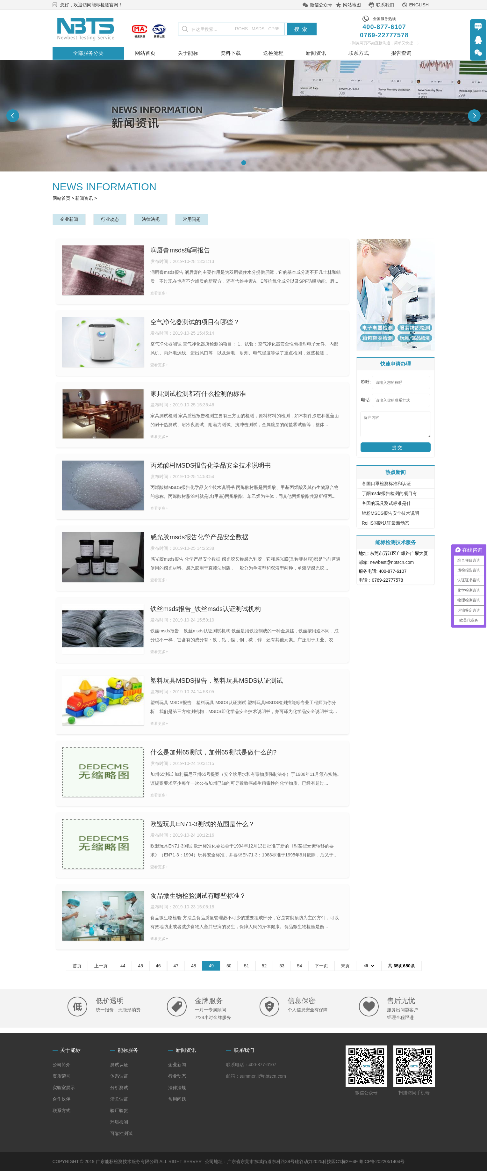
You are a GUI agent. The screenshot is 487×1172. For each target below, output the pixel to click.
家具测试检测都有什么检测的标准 (198, 394)
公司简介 (61, 1065)
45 (140, 966)
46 (158, 966)
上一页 (101, 966)
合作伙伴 (61, 1100)
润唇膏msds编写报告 (180, 251)
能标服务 (128, 1051)
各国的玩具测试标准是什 (386, 504)
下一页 (321, 966)
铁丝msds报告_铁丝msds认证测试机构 (205, 609)
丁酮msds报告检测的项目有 (389, 494)
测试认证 (119, 1065)
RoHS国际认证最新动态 (385, 524)
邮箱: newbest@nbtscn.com (386, 563)
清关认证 (119, 1100)
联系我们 (385, 4)
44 (122, 966)
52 (264, 966)
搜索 (302, 29)
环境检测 (119, 1122)
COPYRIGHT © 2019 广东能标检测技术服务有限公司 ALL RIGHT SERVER (127, 1162)
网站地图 (352, 4)
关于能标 (70, 1051)
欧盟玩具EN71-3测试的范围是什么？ (202, 824)
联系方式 (61, 1111)
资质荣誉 (61, 1077)
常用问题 (207, 219)
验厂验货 (119, 1111)
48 (193, 966)
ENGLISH (419, 4)
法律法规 (161, 219)
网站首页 (61, 198)
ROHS (237, 28)
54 (299, 966)
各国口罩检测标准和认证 (386, 484)
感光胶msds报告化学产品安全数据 (199, 538)
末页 (345, 966)
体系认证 (119, 1077)
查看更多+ (159, 294)
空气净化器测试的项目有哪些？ (195, 322)
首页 (77, 966)
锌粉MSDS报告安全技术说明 (390, 514)
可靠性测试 (121, 1134)
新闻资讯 (84, 198)
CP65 (273, 28)
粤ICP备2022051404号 (382, 1162)
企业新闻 (71, 219)
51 (246, 966)
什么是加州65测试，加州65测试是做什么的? (213, 753)
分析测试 (119, 1088)
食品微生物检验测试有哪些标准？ (198, 896)
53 (281, 966)
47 (175, 966)
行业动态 (116, 219)
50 (229, 966)
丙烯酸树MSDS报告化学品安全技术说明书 (210, 466)
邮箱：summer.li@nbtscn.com (256, 1077)
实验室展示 (64, 1088)
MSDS (258, 28)
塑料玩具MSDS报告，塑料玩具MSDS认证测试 (216, 681)
